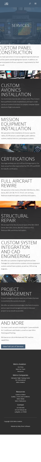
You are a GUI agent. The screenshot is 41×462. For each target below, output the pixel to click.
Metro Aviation (20, 410)
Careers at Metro (21, 422)
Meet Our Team (20, 397)
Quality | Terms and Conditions (20, 424)
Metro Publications (20, 429)
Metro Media (20, 426)
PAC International (20, 408)
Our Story (20, 395)
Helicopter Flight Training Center (20, 406)
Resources (20, 399)
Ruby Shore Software (24, 454)
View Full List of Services (13, 346)
